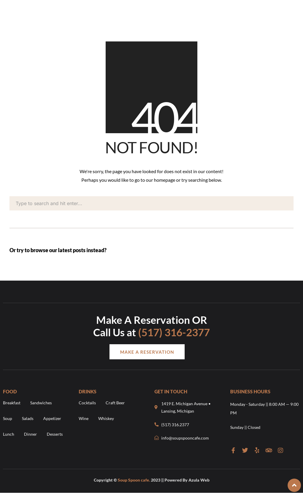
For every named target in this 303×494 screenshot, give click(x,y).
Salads (27, 418)
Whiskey (106, 418)
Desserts (55, 434)
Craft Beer (115, 402)
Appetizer (52, 418)
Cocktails (87, 402)
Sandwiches (41, 402)
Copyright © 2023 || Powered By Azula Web (151, 479)
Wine (83, 418)
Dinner (30, 434)
